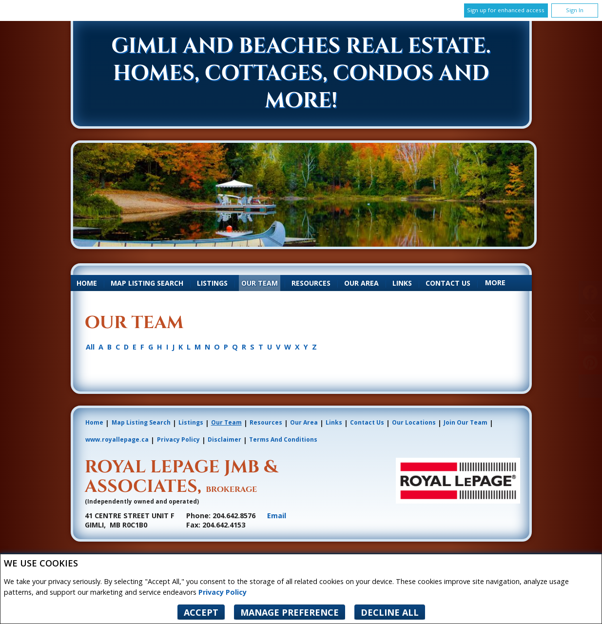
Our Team (259, 283)
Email (276, 515)
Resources (310, 283)
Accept (201, 612)
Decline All (390, 612)
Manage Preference (289, 612)
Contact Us (448, 283)
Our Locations (414, 422)
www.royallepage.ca (117, 439)
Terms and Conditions (283, 439)
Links (402, 283)
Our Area (361, 283)
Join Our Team (465, 422)
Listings (212, 283)
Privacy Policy (222, 592)
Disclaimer (224, 439)
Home (87, 283)
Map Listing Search (147, 283)
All (90, 347)
